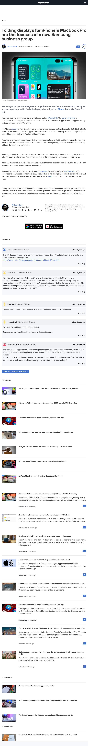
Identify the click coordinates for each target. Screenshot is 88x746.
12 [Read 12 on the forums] (84, 551)
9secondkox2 (12, 322)
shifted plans (42, 171)
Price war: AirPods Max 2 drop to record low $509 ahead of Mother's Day (48, 494)
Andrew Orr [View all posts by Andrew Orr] (22, 643)
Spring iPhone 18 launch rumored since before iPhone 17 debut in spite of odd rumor (52, 584)
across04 (11, 304)
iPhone (61, 109)
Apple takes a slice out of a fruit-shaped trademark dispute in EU (44, 560)
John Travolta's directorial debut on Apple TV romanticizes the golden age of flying (52, 628)
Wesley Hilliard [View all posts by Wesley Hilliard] (23, 551)
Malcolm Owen (12, 46)
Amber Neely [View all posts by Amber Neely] (22, 667)
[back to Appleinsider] (43, 3)
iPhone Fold (53, 118)
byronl (10, 250)
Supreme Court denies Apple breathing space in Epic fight (41, 605)
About (78, 250)
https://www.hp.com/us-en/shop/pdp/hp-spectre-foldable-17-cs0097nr (31, 260)
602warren (12, 273)
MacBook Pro (69, 171)
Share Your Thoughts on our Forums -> (15, 371)
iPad (50, 176)
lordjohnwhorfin (13, 344)
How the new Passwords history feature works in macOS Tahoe (44, 515)
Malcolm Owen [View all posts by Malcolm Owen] (23, 575)
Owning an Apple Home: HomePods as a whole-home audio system (45, 536)
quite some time (68, 118)
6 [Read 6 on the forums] (84, 527)
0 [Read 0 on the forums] (84, 506)
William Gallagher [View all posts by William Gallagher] (24, 527)
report (14, 129)
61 (78, 46)
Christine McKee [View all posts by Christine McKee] (23, 506)
